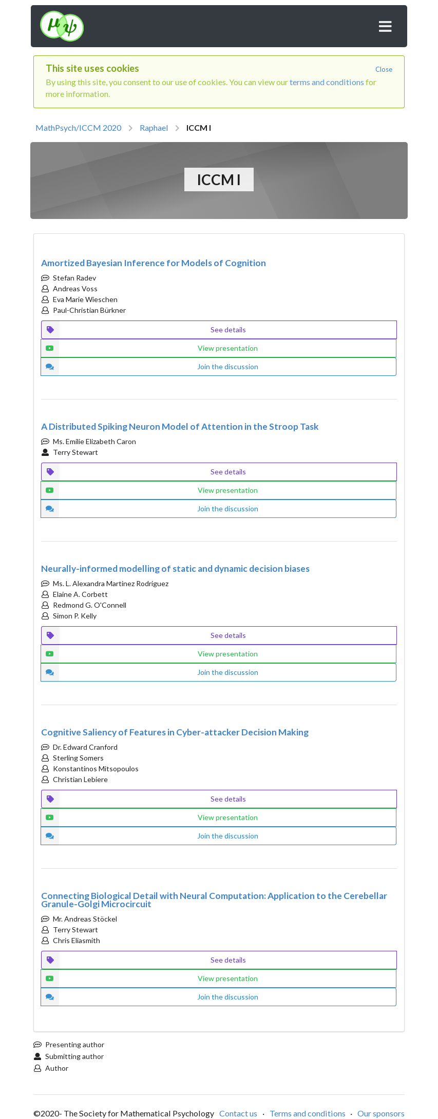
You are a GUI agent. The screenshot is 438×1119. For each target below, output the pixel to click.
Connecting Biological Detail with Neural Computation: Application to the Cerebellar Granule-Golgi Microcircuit (214, 899)
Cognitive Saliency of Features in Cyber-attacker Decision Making (175, 732)
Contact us (238, 1113)
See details (143, 330)
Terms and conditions (308, 1113)
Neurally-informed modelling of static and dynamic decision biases (175, 568)
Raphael (154, 127)
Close (383, 69)
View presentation (149, 348)
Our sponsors (381, 1113)
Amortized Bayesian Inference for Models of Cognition (153, 262)
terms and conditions (327, 82)
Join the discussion (149, 366)
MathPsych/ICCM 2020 (78, 127)
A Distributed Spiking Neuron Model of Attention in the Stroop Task (180, 426)
